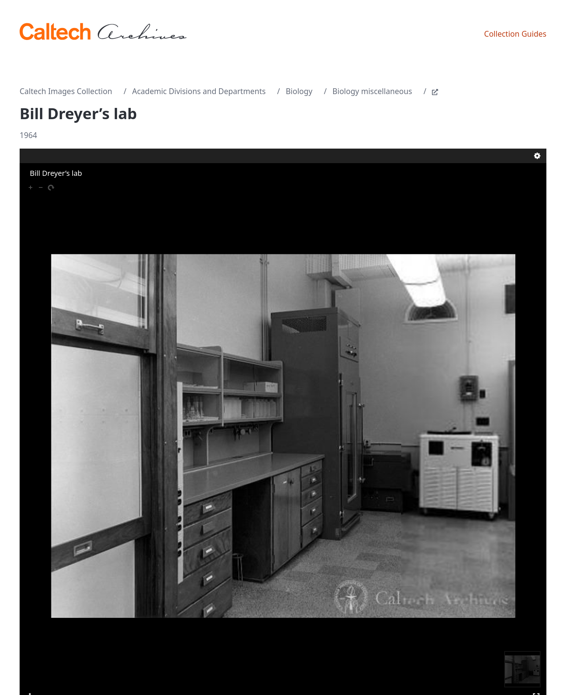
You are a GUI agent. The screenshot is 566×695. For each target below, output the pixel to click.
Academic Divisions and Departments (199, 91)
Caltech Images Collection (66, 91)
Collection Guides (515, 34)
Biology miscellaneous (372, 91)
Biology (299, 91)
